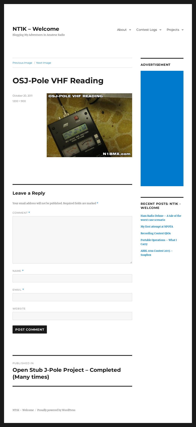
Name (18, 271)
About (122, 30)
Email (18, 289)
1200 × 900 (19, 101)
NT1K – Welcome (36, 29)
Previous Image (22, 62)
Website (19, 308)
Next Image (43, 62)
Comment (21, 212)
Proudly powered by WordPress (56, 410)
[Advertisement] (162, 129)
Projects (173, 30)
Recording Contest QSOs (156, 233)
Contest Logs (146, 30)
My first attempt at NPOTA (157, 226)
